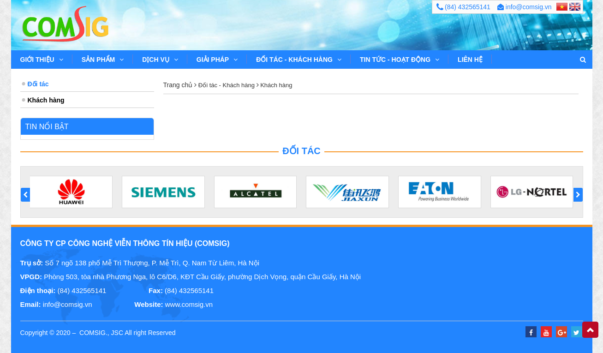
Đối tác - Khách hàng (298, 59)
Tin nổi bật (47, 127)
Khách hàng (276, 85)
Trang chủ (178, 85)
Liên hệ (470, 59)
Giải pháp (217, 59)
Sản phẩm (103, 59)
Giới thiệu (41, 59)
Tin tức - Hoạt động (399, 59)
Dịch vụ (160, 59)
